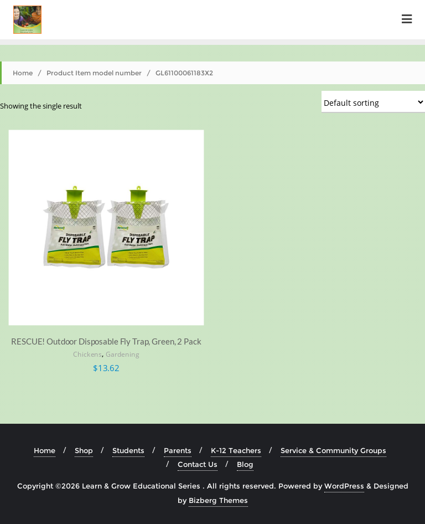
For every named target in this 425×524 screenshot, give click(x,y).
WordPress (344, 485)
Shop (84, 450)
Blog (245, 464)
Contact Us (197, 464)
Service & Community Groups (333, 450)
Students (128, 450)
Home (23, 73)
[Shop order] (373, 102)
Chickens (87, 354)
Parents (177, 450)
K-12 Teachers (236, 450)
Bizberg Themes (218, 500)
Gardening (122, 354)
